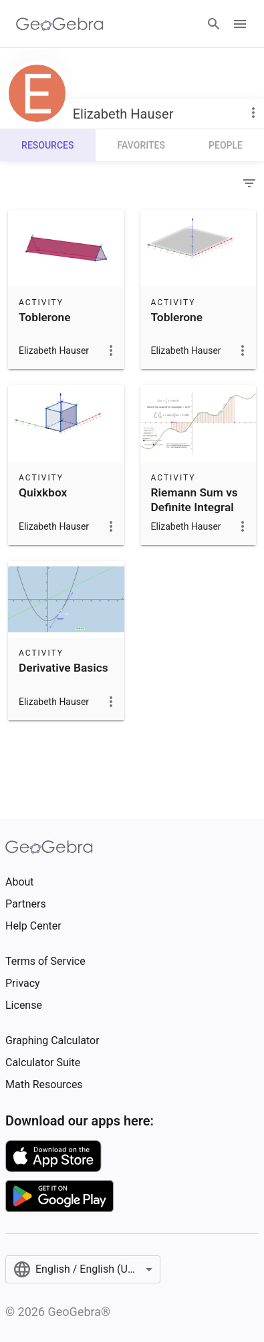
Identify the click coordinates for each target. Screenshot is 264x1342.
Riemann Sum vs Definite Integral (194, 500)
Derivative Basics (63, 667)
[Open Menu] (240, 24)
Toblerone (45, 317)
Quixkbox (43, 492)
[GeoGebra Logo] (60, 24)
